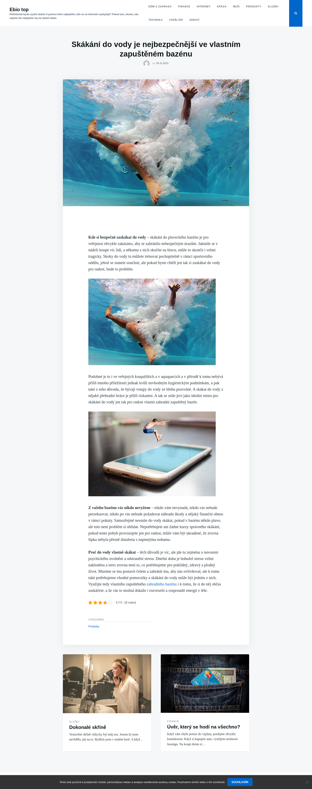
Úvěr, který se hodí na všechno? (203, 727)
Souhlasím (240, 782)
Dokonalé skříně (87, 727)
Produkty (253, 6)
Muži (236, 6)
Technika (155, 20)
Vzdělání (176, 20)
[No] (307, 782)
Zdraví (194, 20)
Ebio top (19, 9)
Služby (273, 6)
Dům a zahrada (160, 6)
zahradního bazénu (161, 584)
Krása (222, 6)
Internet (204, 6)
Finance (184, 6)
